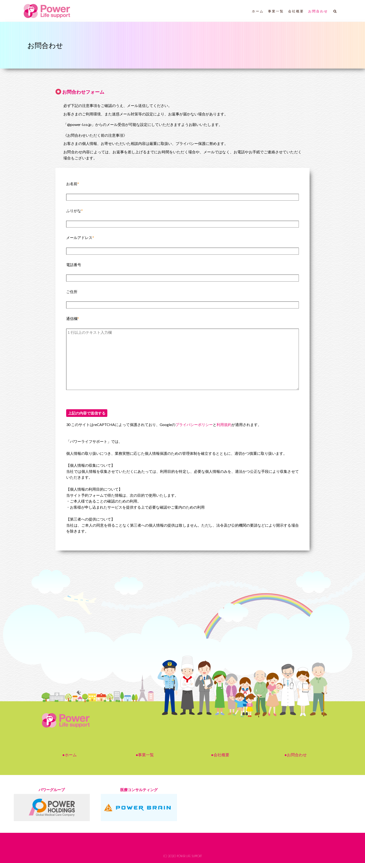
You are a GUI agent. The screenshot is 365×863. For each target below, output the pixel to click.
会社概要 (296, 11)
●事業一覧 (145, 754)
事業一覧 (276, 11)
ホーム (258, 11)
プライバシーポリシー (194, 424)
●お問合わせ (295, 754)
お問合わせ (318, 11)
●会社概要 (220, 754)
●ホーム (69, 754)
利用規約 (224, 424)
